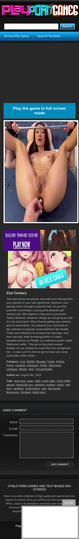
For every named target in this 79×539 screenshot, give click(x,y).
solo (43, 388)
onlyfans (39, 384)
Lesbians (11, 369)
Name (13, 422)
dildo (38, 380)
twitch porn (39, 392)
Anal (22, 361)
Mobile (23, 369)
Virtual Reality (44, 369)
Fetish (51, 361)
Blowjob (41, 361)
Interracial (55, 365)
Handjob (20, 365)
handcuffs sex (24, 384)
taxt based (54, 388)
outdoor (50, 384)
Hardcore (32, 365)
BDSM (31, 361)
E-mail (13, 428)
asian (30, 380)
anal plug (19, 380)
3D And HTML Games (16, 36)
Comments (10, 435)
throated (26, 392)
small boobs (32, 388)
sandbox (18, 388)
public (60, 384)
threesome (12, 392)
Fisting (60, 361)
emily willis (48, 380)
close (69, 502)
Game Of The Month (48, 36)
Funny (10, 365)
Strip (31, 369)
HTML (43, 365)
